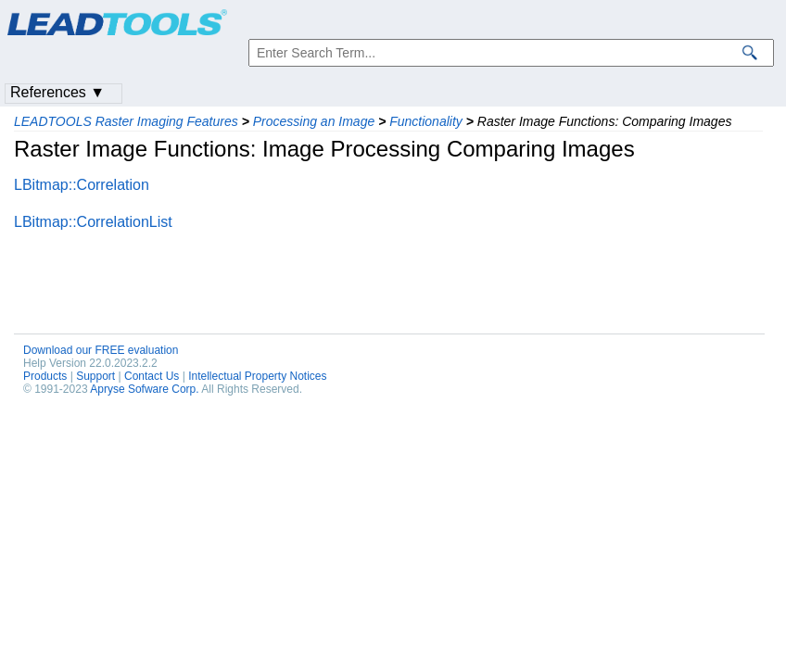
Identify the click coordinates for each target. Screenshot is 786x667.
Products (45, 376)
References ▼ (57, 92)
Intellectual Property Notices (257, 376)
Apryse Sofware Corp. (144, 389)
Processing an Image (314, 121)
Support (95, 376)
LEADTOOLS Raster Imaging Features (126, 121)
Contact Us (151, 376)
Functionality (426, 121)
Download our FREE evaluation (100, 350)
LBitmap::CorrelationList (93, 222)
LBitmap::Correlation (81, 185)
